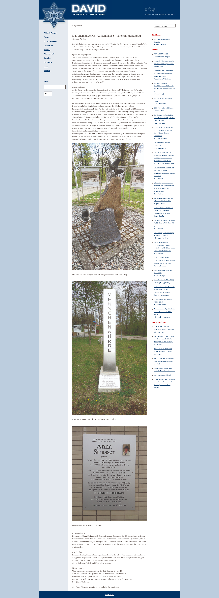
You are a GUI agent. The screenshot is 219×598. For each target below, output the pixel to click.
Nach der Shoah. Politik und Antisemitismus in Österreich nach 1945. (163, 351)
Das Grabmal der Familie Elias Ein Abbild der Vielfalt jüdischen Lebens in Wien (164, 117)
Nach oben (109, 595)
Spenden (47, 58)
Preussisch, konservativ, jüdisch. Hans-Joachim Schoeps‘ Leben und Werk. (164, 361)
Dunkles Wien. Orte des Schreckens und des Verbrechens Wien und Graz (164, 329)
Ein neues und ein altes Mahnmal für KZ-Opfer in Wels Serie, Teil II (164, 222)
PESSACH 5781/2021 (161, 54)
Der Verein (48, 62)
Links (46, 67)
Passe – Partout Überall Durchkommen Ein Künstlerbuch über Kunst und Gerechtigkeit (164, 260)
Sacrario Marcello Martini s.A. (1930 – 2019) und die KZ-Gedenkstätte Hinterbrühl (163, 210)
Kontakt (47, 71)
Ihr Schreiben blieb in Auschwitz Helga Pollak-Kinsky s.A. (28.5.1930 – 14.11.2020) (164, 289)
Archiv (46, 37)
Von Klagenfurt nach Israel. (162, 375)
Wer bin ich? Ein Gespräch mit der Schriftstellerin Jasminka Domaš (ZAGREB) (163, 73)
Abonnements (49, 54)
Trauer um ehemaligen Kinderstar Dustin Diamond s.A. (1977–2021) (164, 311)
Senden (48, 93)
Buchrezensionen (50, 41)
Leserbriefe (48, 46)
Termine (47, 50)
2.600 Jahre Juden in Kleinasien (164, 108)
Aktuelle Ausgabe (51, 33)
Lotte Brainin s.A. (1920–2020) (164, 280)
